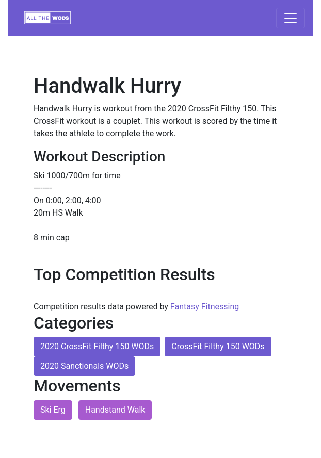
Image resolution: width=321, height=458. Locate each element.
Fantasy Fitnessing (204, 307)
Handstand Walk (115, 410)
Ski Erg (53, 410)
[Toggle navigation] (290, 18)
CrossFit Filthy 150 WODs (217, 346)
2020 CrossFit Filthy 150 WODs (97, 346)
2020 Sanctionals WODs (84, 366)
